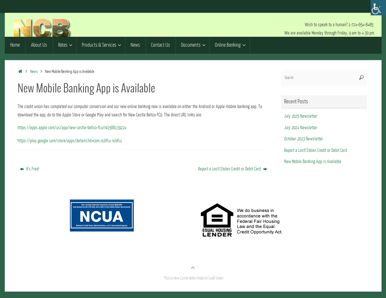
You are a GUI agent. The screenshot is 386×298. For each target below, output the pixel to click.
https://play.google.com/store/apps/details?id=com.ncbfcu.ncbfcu (70, 140)
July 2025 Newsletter (300, 116)
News (34, 71)
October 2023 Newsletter (303, 139)
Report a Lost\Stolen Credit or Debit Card (232, 169)
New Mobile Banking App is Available (312, 161)
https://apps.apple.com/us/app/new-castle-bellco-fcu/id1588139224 (72, 127)
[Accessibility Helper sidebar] (378, 7)
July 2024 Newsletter (300, 127)
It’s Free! (29, 169)
